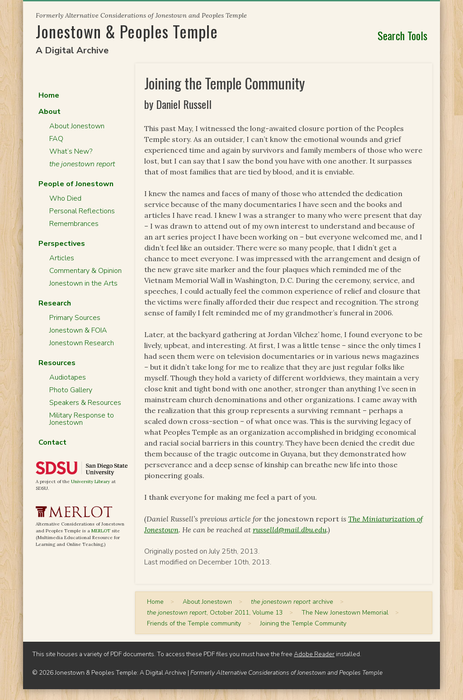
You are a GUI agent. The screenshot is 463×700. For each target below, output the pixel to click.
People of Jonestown (75, 184)
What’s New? (70, 151)
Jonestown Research (81, 343)
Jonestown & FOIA (78, 330)
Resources (57, 363)
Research (54, 303)
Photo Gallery (70, 390)
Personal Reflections (82, 211)
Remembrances (74, 224)
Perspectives (61, 244)
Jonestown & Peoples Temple (127, 31)
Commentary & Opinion (85, 271)
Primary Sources (74, 318)
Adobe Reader (314, 654)
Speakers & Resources (85, 403)
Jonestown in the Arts (83, 283)
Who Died (65, 198)
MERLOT (100, 531)
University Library (90, 481)
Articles (61, 258)
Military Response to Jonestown (81, 419)
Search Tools (402, 35)
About (49, 112)
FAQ (56, 139)
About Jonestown (76, 126)
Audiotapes (67, 377)
